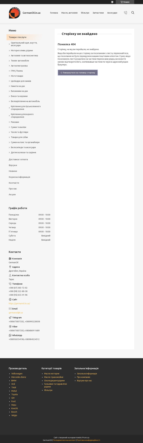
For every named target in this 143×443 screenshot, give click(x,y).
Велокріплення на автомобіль (25, 101)
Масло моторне (51, 373)
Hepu (13, 405)
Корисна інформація (19, 177)
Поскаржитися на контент (64, 440)
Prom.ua (85, 437)
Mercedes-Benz (18, 377)
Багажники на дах (19, 91)
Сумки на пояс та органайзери (25, 142)
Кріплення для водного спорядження (22, 115)
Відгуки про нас (84, 380)
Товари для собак (19, 137)
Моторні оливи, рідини (22, 50)
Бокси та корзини (19, 96)
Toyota (14, 394)
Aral (13, 384)
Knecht (14, 408)
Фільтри (85, 13)
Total (13, 387)
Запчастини (98, 13)
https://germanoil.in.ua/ (19, 303)
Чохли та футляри (19, 132)
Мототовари (17, 76)
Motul (14, 391)
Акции (12, 194)
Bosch (14, 412)
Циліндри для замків (21, 81)
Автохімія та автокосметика (24, 55)
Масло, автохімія (69, 13)
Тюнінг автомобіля (20, 61)
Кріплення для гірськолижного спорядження (26, 107)
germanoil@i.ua (16, 312)
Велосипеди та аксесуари (23, 147)
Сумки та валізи (18, 127)
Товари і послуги (17, 37)
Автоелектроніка (19, 66)
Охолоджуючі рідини (54, 380)
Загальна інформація (87, 373)
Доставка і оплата (18, 159)
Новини (13, 171)
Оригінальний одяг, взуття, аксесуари (24, 44)
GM (12, 398)
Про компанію (83, 377)
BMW (13, 380)
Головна (54, 13)
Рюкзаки (15, 122)
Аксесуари (112, 13)
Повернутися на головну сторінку (79, 73)
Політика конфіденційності (88, 440)
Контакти (14, 183)
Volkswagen (16, 373)
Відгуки (13, 165)
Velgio (14, 415)
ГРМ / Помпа (17, 71)
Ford (13, 401)
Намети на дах (18, 86)
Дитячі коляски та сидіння (23, 152)
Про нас (13, 188)
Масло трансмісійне (53, 377)
